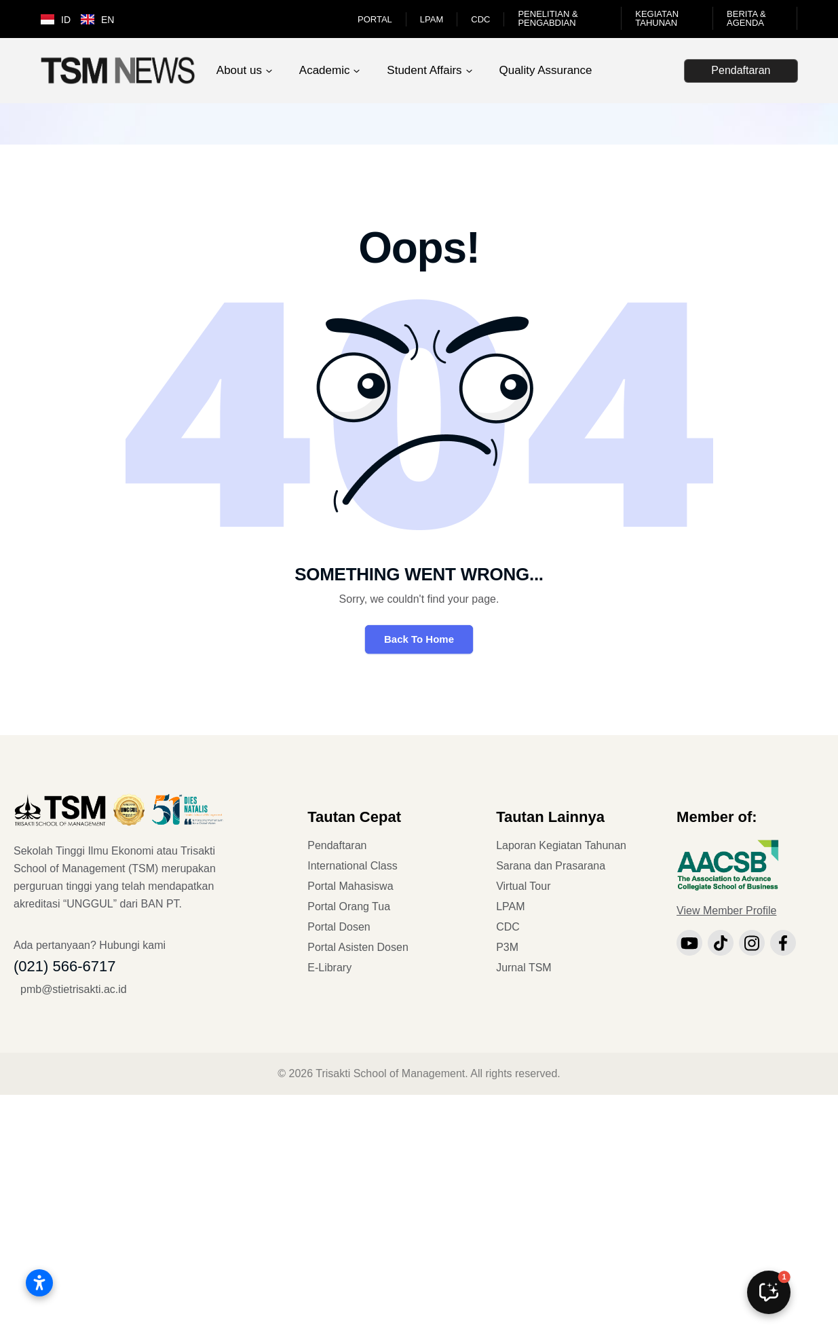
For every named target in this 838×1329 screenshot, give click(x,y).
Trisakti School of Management (390, 1073)
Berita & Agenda (746, 18)
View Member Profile (726, 910)
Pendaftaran (740, 70)
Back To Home (419, 639)
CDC (480, 19)
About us (239, 70)
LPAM (431, 19)
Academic (324, 70)
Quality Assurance (545, 70)
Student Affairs (424, 70)
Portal (375, 19)
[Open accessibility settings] (39, 1282)
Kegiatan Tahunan (657, 18)
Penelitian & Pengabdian (547, 18)
